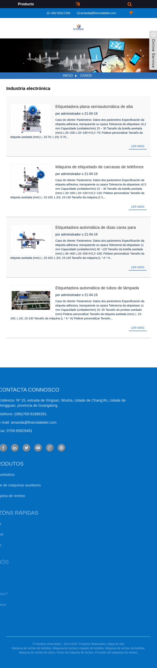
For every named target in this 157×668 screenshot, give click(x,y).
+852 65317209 (60, 13)
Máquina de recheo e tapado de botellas (78, 648)
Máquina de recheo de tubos (37, 652)
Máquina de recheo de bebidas (31, 648)
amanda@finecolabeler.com (98, 13)
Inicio (68, 75)
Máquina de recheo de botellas (124, 648)
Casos (86, 75)
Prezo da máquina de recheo (75, 652)
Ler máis (137, 146)
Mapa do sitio (115, 644)
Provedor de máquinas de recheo (116, 652)
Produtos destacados (92, 644)
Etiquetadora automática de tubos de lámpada (97, 288)
